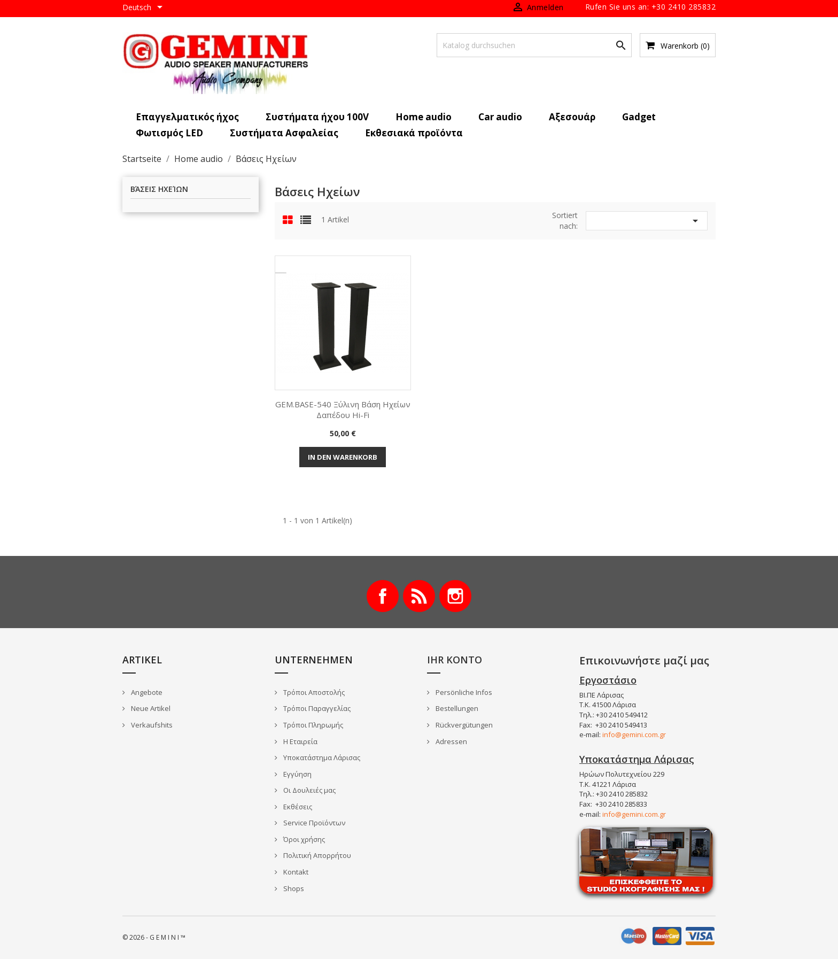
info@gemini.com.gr (634, 734)
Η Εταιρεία (299, 741)
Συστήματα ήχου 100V (317, 117)
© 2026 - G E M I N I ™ (153, 937)
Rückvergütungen (463, 725)
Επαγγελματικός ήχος (187, 117)
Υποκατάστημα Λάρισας (321, 757)
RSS (419, 596)
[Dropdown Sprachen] (144, 8)
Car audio (500, 117)
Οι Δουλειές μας (309, 790)
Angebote (145, 692)
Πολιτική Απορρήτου (316, 855)
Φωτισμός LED (169, 133)
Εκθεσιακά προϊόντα (414, 133)
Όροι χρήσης (303, 839)
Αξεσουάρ (572, 117)
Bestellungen (456, 708)
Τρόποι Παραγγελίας (316, 708)
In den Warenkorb (342, 457)
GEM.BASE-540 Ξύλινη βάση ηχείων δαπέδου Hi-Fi (342, 409)
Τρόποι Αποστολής (313, 692)
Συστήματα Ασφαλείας (284, 133)
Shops (293, 888)
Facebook (383, 596)
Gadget (639, 117)
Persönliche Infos (463, 692)
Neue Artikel (149, 708)
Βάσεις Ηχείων (159, 189)
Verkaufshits (151, 725)
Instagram (455, 596)
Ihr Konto (454, 659)
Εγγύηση (297, 774)
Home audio (423, 117)
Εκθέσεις (297, 806)
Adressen (450, 741)
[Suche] (534, 45)
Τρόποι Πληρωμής (312, 725)
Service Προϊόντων (313, 822)
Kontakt (295, 872)
